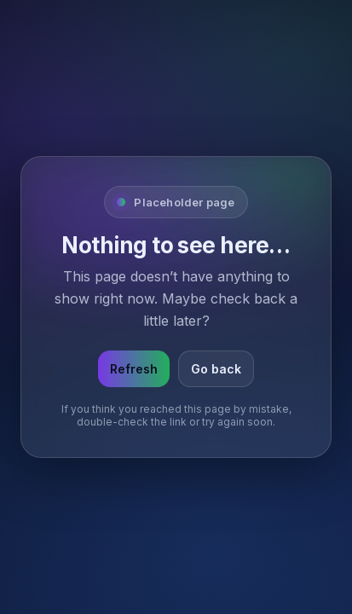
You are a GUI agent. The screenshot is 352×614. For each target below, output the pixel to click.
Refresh (134, 369)
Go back (216, 369)
